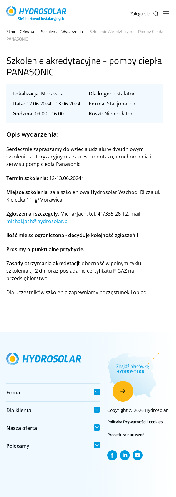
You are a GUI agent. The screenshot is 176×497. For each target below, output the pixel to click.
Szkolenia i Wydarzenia (62, 31)
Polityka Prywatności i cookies (135, 421)
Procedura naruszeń (126, 434)
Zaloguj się (140, 13)
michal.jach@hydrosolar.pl (37, 221)
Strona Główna (20, 31)
